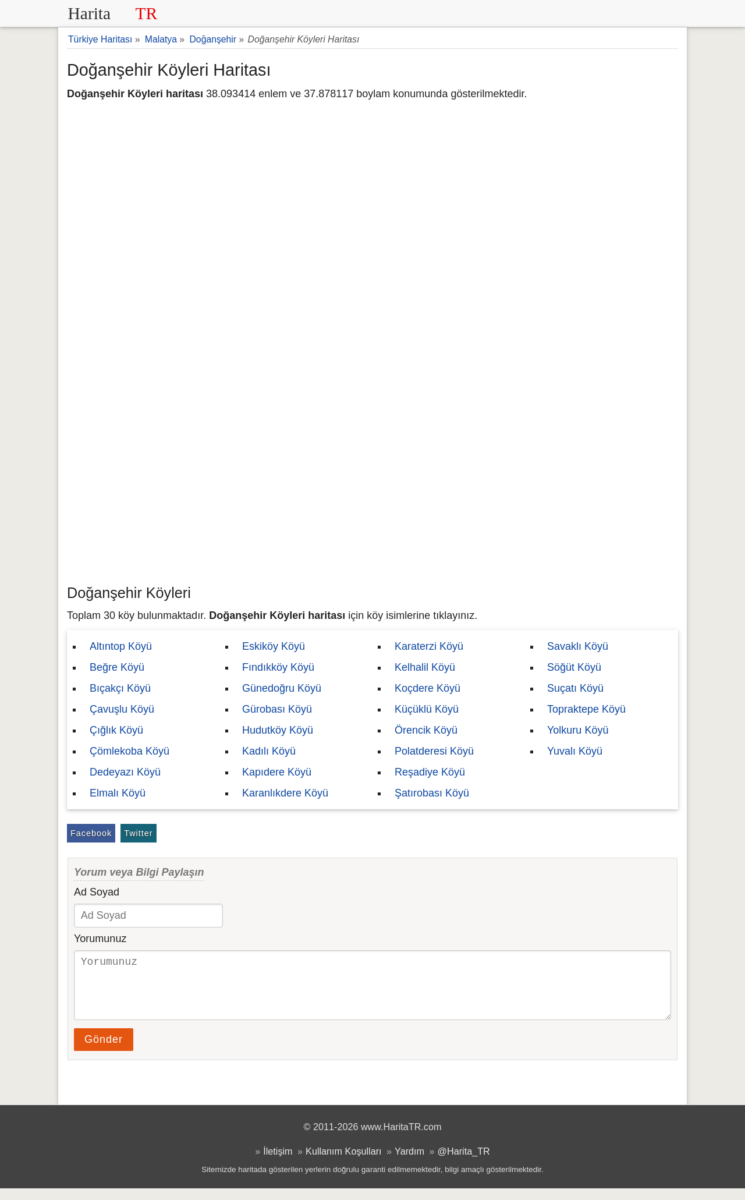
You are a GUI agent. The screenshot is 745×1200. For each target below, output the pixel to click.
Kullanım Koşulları (343, 1162)
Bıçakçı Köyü (120, 688)
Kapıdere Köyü (276, 772)
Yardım (409, 1162)
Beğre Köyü (117, 667)
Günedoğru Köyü (281, 688)
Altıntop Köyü (121, 646)
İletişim (277, 1162)
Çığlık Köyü (116, 730)
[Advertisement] (372, 492)
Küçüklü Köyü (427, 709)
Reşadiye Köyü (430, 772)
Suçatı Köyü (575, 688)
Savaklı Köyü (577, 646)
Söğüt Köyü (574, 667)
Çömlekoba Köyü (129, 751)
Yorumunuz (100, 938)
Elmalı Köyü (118, 793)
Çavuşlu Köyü (122, 709)
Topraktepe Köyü (586, 709)
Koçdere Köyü (427, 688)
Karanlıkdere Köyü (285, 793)
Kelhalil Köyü (425, 667)
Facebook (91, 833)
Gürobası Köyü (277, 709)
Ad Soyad (96, 892)
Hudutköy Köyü (277, 730)
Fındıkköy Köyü (278, 667)
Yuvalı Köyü (574, 751)
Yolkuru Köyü (577, 730)
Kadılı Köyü (269, 751)
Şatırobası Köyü (432, 793)
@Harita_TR (464, 1162)
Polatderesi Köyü (434, 751)
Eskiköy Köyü (273, 646)
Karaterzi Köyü (429, 646)
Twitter (138, 833)
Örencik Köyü (426, 730)
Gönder (103, 1051)
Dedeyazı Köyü (125, 772)
